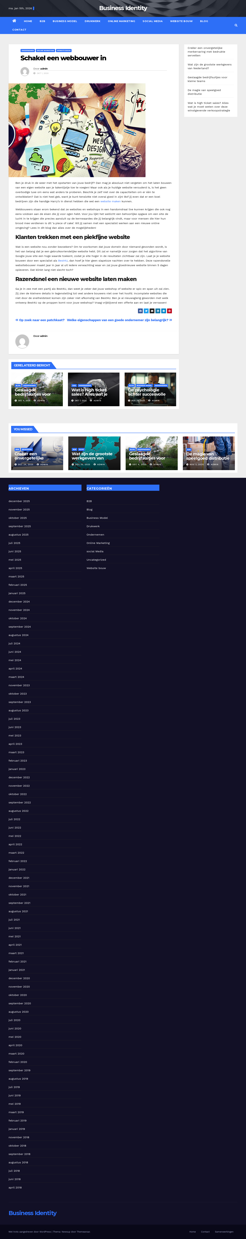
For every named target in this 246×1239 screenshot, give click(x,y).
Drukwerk (92, 21)
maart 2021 (16, 953)
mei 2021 (15, 936)
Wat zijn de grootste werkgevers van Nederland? (92, 458)
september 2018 (19, 1154)
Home (28, 21)
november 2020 (19, 986)
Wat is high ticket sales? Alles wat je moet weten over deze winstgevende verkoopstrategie (209, 106)
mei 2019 (15, 1103)
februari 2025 (18, 584)
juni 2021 (15, 928)
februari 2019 (18, 1120)
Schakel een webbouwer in (63, 58)
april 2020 (15, 1045)
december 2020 (19, 978)
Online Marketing (121, 21)
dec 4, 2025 (139, 464)
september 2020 (20, 1003)
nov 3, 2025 (197, 464)
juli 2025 (14, 543)
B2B (42, 21)
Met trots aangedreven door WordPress (30, 1231)
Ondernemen (28, 50)
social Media (153, 21)
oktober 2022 (18, 794)
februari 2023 (18, 760)
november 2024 (19, 610)
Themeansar (83, 1231)
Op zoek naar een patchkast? (40, 320)
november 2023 (19, 685)
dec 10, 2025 (82, 464)
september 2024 (20, 626)
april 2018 (15, 1187)
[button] (236, 25)
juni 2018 (15, 1179)
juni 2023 (15, 727)
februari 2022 (18, 861)
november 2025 (19, 509)
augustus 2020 (19, 1011)
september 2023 (20, 702)
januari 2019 (17, 1129)
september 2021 (19, 903)
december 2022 (19, 777)
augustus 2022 (19, 810)
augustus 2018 (18, 1162)
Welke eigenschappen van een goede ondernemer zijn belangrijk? (119, 320)
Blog (204, 21)
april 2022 (15, 844)
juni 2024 (15, 651)
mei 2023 (15, 735)
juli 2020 (14, 1020)
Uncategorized (96, 559)
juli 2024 (14, 643)
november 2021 (19, 886)
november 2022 (19, 785)
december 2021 (19, 877)
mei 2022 (15, 836)
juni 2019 (15, 1095)
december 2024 (19, 601)
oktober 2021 (17, 894)
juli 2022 (14, 819)
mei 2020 (15, 1036)
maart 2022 (16, 852)
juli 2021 (14, 919)
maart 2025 (16, 576)
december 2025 (19, 501)
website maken (110, 201)
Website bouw (181, 21)
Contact (19, 29)
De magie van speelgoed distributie (207, 456)
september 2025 (20, 526)
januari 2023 (17, 769)
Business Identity (123, 8)
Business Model (65, 21)
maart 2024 (16, 677)
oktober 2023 (18, 693)
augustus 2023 (19, 710)
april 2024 (15, 668)
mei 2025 (15, 559)
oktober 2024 (18, 618)
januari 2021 (17, 969)
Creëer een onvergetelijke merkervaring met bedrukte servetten (206, 51)
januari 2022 (17, 869)
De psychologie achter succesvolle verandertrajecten (146, 394)
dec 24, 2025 (25, 464)
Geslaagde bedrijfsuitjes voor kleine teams (33, 394)
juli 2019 (14, 1087)
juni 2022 (15, 827)
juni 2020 (15, 1028)
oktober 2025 (18, 517)
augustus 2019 (18, 1078)
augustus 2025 (19, 534)
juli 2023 (14, 718)
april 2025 (15, 568)
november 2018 (19, 1137)
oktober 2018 (17, 1145)
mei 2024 (15, 660)
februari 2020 (18, 1062)
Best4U (63, 260)
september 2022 (20, 802)
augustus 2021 (18, 911)
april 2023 (15, 743)
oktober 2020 (18, 995)
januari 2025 (17, 593)
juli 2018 (14, 1170)
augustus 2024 (19, 635)
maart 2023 (16, 752)
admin (44, 68)
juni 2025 (15, 551)
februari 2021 (17, 961)
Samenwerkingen (224, 1231)
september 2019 (19, 1070)
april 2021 (15, 944)
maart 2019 (16, 1112)
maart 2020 (16, 1053)
